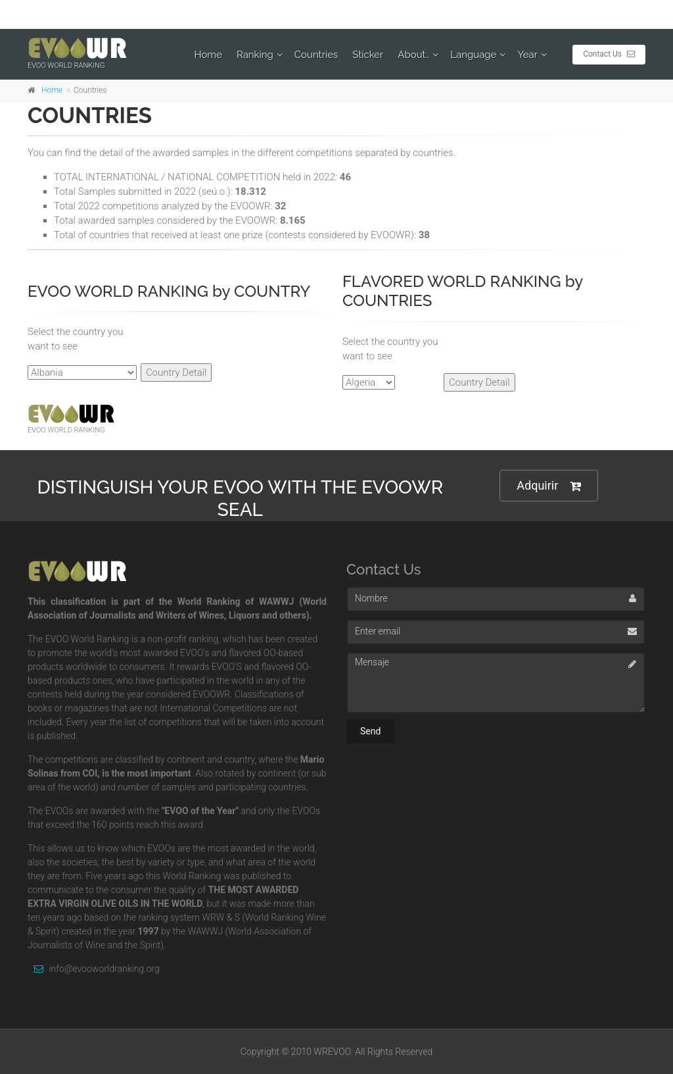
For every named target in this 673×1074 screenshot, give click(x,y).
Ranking (255, 55)
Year (527, 55)
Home (208, 55)
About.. (413, 55)
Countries (316, 55)
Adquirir (549, 486)
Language (473, 55)
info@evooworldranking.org (94, 968)
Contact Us (609, 54)
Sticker (367, 55)
